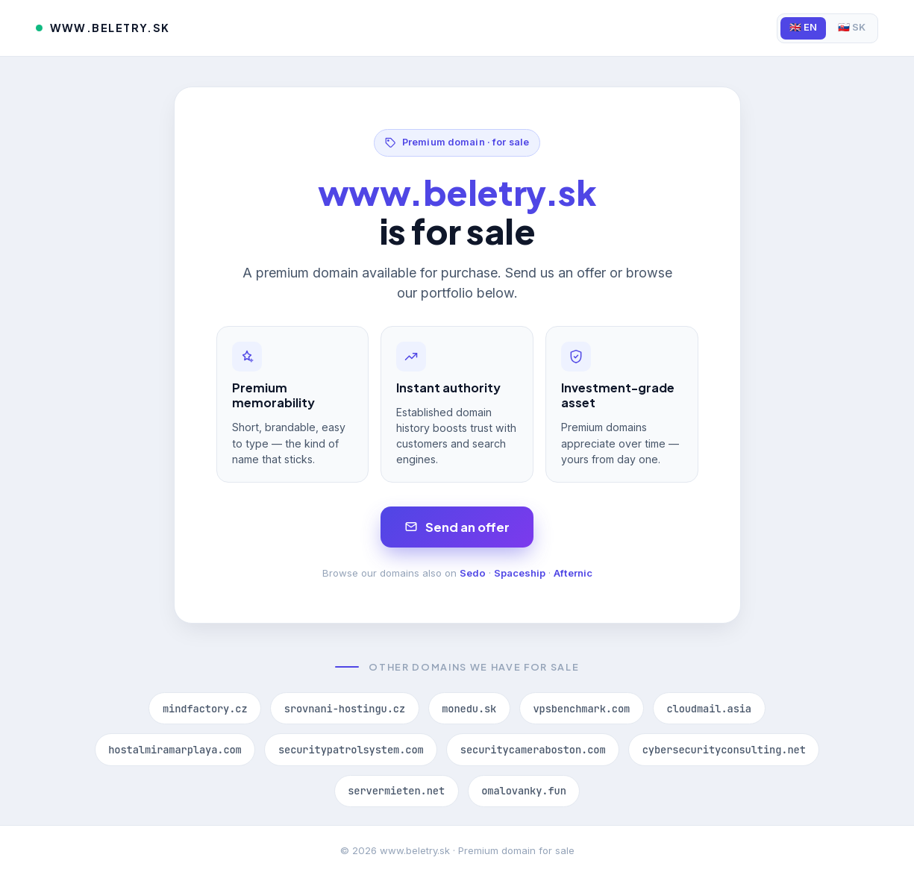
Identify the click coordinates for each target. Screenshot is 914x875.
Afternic (573, 573)
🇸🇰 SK (852, 27)
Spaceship (519, 573)
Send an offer (457, 527)
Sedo (473, 573)
